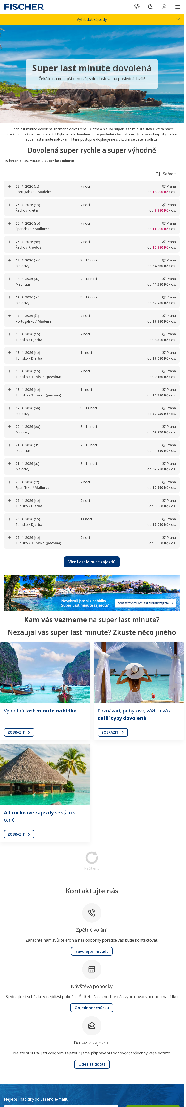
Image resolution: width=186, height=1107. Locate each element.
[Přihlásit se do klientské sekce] (164, 7)
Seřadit (166, 174)
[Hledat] (150, 7)
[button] (92, 561)
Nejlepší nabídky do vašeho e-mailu (36, 1099)
